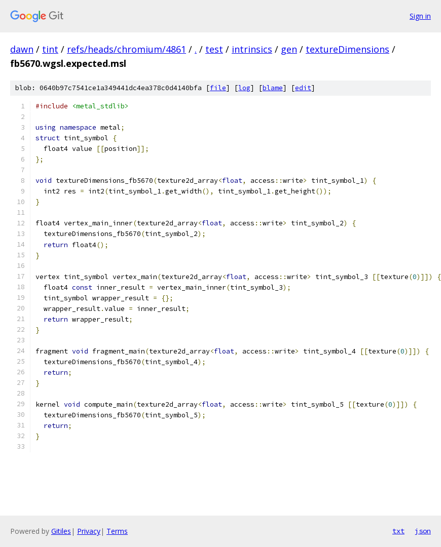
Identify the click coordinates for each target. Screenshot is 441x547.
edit (303, 88)
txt (398, 530)
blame (273, 88)
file (218, 88)
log (244, 88)
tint (50, 49)
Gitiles (61, 531)
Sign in (420, 16)
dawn (21, 49)
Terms (117, 531)
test (214, 49)
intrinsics (252, 49)
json (423, 530)
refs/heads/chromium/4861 (126, 49)
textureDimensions (347, 49)
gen (289, 49)
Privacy (88, 531)
